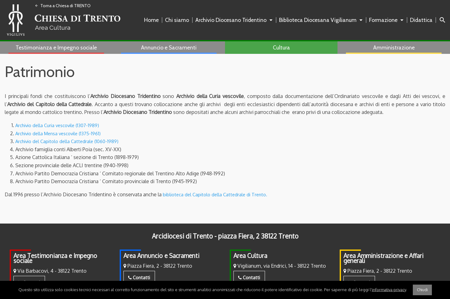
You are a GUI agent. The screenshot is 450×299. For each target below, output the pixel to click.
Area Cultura (250, 256)
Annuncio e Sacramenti (169, 47)
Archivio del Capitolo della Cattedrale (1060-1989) (69, 141)
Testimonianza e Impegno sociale (56, 47)
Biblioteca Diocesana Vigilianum (318, 20)
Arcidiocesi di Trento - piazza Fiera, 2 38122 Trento (225, 236)
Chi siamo (177, 20)
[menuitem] (152, 20)
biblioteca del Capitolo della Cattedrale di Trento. (218, 194)
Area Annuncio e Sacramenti (161, 256)
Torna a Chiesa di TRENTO (63, 5)
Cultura (281, 47)
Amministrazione (394, 47)
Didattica (421, 20)
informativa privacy (389, 289)
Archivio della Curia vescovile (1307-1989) (60, 125)
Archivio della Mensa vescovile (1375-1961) (61, 133)
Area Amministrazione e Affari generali (383, 258)
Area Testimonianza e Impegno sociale (55, 258)
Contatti (139, 277)
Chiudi (422, 289)
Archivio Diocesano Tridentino (231, 20)
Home (151, 20)
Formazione (383, 20)
